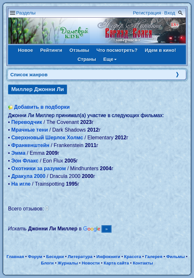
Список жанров (29, 74)
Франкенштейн (30, 145)
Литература (80, 256)
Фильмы (175, 256)
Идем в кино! (160, 50)
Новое (25, 50)
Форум (35, 256)
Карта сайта (116, 263)
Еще (110, 59)
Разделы (25, 12)
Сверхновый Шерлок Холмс (47, 137)
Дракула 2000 (28, 176)
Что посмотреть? (116, 50)
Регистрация (147, 12)
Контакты (143, 263)
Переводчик (26, 122)
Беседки (55, 256)
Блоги (47, 263)
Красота (132, 256)
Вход (169, 12)
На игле (21, 184)
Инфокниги (108, 256)
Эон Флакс (24, 160)
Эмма (18, 153)
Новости (91, 263)
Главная (15, 256)
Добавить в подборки (42, 107)
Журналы (68, 263)
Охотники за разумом (38, 168)
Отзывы (79, 50)
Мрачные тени (29, 130)
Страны (86, 59)
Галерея (153, 256)
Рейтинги (51, 50)
